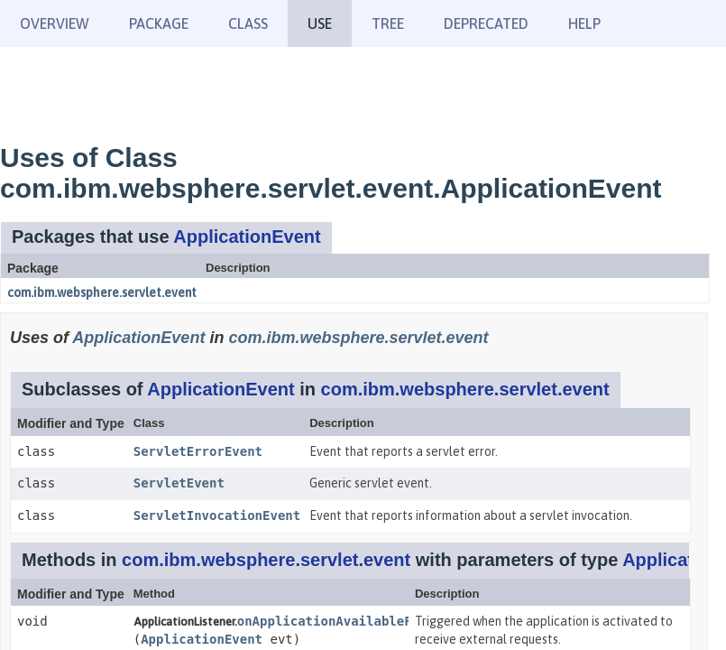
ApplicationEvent (246, 236)
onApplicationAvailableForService (359, 621)
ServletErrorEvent (197, 451)
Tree (388, 23)
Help (584, 23)
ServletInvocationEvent (216, 515)
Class (248, 23)
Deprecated (486, 23)
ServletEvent (179, 483)
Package (158, 23)
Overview (54, 23)
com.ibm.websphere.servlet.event (102, 292)
